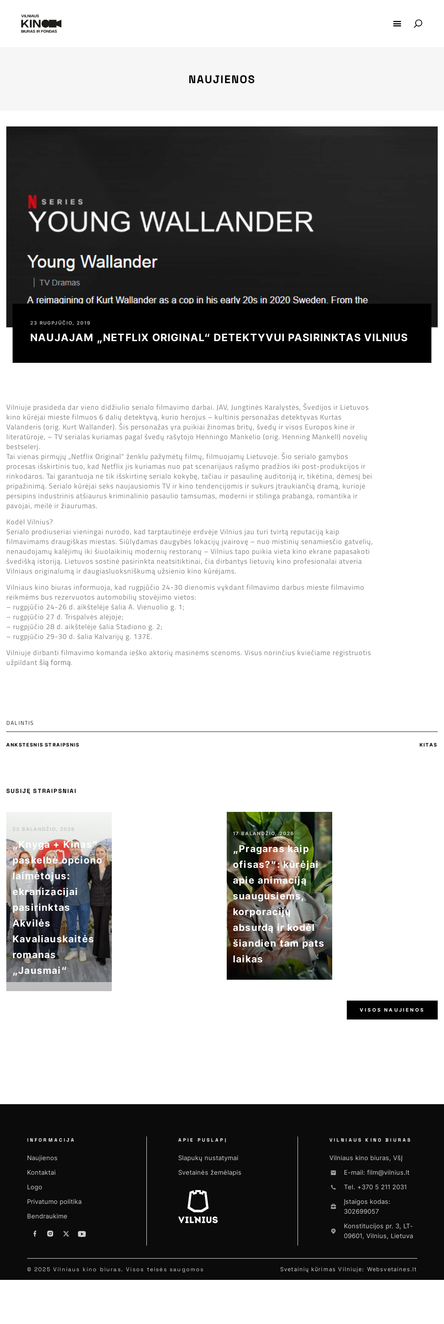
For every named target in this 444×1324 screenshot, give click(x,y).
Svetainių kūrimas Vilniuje (321, 1269)
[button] (397, 23)
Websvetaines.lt (392, 1269)
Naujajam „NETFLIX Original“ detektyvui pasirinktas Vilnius (219, 337)
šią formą (55, 662)
